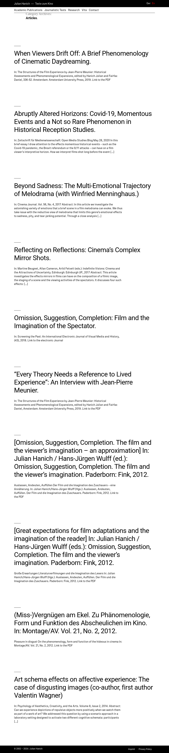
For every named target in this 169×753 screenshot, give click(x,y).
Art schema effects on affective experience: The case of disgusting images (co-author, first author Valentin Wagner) (83, 687)
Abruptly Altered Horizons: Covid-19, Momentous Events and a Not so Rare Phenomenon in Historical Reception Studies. (83, 122)
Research (74, 10)
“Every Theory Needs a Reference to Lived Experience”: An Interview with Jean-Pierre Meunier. (73, 382)
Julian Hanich (22, 3)
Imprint (131, 749)
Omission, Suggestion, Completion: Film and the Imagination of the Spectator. (81, 322)
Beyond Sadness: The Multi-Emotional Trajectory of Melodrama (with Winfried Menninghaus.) (82, 190)
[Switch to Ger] (147, 3)
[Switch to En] (152, 3)
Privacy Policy (145, 749)
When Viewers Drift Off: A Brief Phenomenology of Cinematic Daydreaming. (81, 57)
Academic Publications (28, 10)
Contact (94, 10)
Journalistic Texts (55, 10)
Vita (84, 10)
